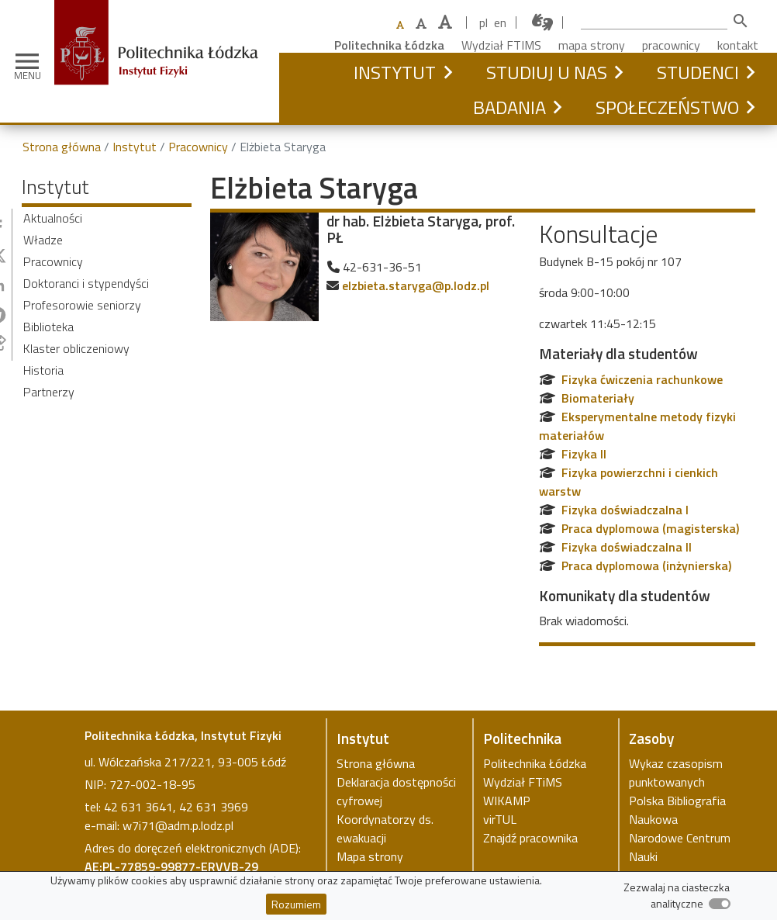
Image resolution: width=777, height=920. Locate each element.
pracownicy (671, 45)
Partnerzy (48, 391)
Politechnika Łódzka (389, 45)
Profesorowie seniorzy (82, 305)
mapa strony (591, 45)
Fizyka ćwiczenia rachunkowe (642, 379)
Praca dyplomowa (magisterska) (650, 528)
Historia (43, 370)
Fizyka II (583, 453)
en (500, 22)
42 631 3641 (138, 806)
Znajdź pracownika (530, 837)
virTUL (499, 819)
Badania (509, 107)
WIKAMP (506, 800)
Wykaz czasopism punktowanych (676, 772)
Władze (43, 239)
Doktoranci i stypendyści (86, 283)
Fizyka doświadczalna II (626, 547)
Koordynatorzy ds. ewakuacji (385, 828)
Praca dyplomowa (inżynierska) (646, 565)
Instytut (395, 72)
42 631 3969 (213, 806)
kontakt (737, 45)
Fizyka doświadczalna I (625, 509)
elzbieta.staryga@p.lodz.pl (415, 285)
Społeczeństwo (667, 107)
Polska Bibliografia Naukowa (677, 809)
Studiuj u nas (546, 72)
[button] (447, 72)
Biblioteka (48, 326)
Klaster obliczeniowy (76, 348)
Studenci (698, 72)
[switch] (719, 903)
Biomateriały (597, 398)
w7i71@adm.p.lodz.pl (178, 825)
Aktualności (52, 218)
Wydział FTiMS (522, 782)
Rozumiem (296, 904)
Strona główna (61, 146)
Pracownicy (198, 146)
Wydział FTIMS (501, 45)
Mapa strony (370, 856)
